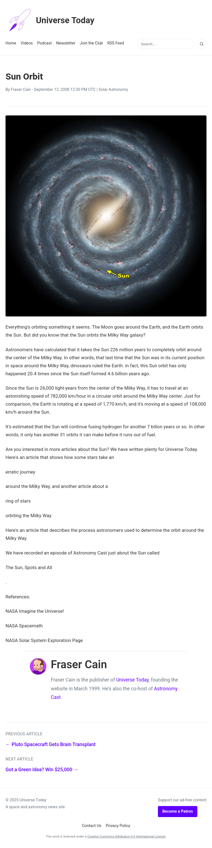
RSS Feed (115, 43)
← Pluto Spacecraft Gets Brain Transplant (51, 744)
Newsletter (65, 43)
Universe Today (51, 20)
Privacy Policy (118, 825)
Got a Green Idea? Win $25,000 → (42, 769)
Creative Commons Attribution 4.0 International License (126, 836)
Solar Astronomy (113, 89)
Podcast (44, 43)
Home (11, 43)
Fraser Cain (21, 89)
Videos (27, 43)
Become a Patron (177, 811)
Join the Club (91, 43)
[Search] (201, 44)
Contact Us (91, 825)
